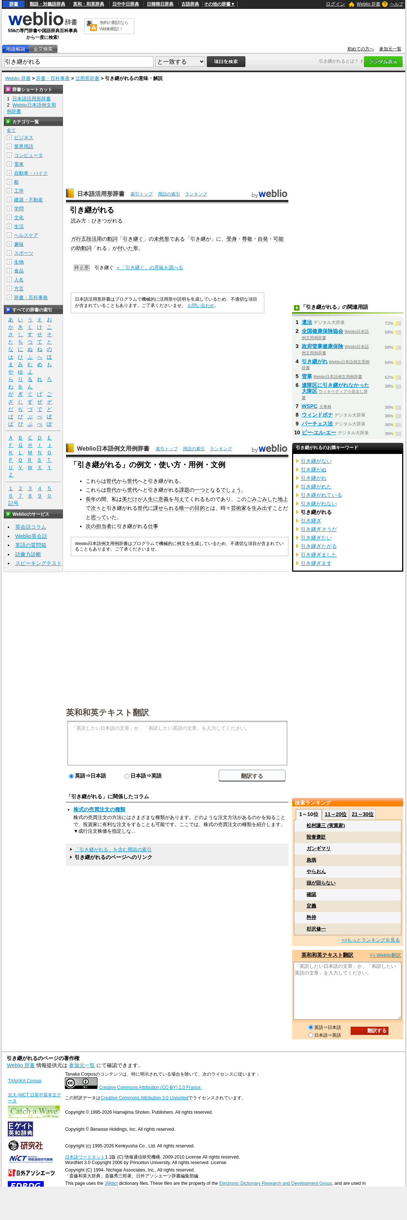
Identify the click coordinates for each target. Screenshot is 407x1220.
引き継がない (316, 461)
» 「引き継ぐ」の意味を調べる (150, 267)
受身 (231, 239)
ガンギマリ (319, 848)
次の (91, 526)
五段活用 (91, 239)
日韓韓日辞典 (160, 4)
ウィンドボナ (317, 415)
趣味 (19, 244)
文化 (19, 217)
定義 (311, 906)
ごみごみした (262, 499)
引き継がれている (321, 495)
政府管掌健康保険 (322, 346)
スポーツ (23, 253)
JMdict (111, 1183)
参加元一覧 (390, 48)
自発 (263, 239)
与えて (181, 499)
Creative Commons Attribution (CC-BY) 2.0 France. (150, 1087)
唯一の (187, 508)
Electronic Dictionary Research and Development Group (275, 1183)
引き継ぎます (316, 563)
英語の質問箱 (30, 545)
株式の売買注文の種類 (99, 809)
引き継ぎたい (316, 538)
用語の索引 (169, 194)
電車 (19, 164)
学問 (19, 208)
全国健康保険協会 (322, 331)
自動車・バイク (31, 173)
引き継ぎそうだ (319, 529)
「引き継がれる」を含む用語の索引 (113, 849)
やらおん (316, 871)
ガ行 (76, 239)
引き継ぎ (311, 521)
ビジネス (23, 137)
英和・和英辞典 (88, 4)
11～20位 (336, 814)
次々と (98, 508)
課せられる (166, 508)
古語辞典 (190, 4)
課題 (184, 490)
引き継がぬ (314, 469)
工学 (19, 191)
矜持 (311, 917)
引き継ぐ (133, 239)
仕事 (153, 526)
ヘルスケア (26, 235)
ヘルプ (396, 4)
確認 (311, 894)
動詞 (112, 239)
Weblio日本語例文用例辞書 (113, 448)
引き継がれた (316, 486)
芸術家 (238, 508)
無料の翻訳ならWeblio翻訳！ (114, 25)
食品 (19, 271)
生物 (19, 262)
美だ (127, 499)
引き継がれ (315, 361)
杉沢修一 (316, 929)
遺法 (307, 322)
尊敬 (247, 239)
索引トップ (141, 194)
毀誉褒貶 (316, 837)
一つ (200, 490)
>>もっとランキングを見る (370, 940)
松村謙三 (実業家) (326, 825)
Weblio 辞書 (368, 4)
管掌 (307, 376)
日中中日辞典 (125, 4)
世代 (111, 481)
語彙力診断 (28, 554)
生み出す (262, 508)
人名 (19, 280)
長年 (91, 499)
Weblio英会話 (31, 536)
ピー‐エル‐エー (319, 432)
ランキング (196, 194)
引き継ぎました (319, 555)
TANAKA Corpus (24, 1080)
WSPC (310, 406)
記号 (13, 503)
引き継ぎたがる (319, 546)
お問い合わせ (201, 305)
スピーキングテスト (38, 563)
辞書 (13, 4)
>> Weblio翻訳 (385, 955)
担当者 (104, 526)
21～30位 (363, 814)
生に (153, 499)
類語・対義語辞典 (47, 4)
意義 (163, 499)
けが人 (140, 499)
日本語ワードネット (85, 1157)
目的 (200, 508)
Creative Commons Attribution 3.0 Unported (144, 1097)
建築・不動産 (28, 200)
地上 (283, 499)
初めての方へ (360, 48)
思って (98, 517)
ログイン (335, 4)
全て (11, 130)
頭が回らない (321, 883)
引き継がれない (319, 504)
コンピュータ (28, 155)
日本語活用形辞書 (101, 194)
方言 (19, 288)
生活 (19, 226)
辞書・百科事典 (53, 78)
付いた (125, 248)
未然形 (161, 239)
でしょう (231, 490)
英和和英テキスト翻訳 (107, 712)
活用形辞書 (87, 78)
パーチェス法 (317, 424)
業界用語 (23, 146)
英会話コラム (30, 527)
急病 (311, 860)
